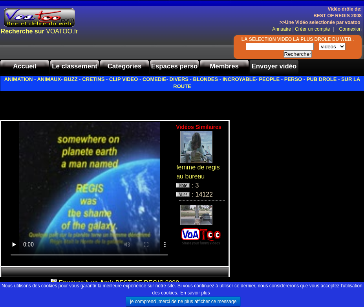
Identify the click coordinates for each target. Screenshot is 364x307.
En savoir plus (195, 293)
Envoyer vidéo (274, 66)
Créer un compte (313, 29)
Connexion (348, 29)
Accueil (25, 66)
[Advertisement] (92, 103)
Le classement (74, 66)
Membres (224, 66)
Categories (125, 66)
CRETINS (93, 79)
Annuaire (281, 29)
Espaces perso (174, 66)
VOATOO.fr (39, 31)
